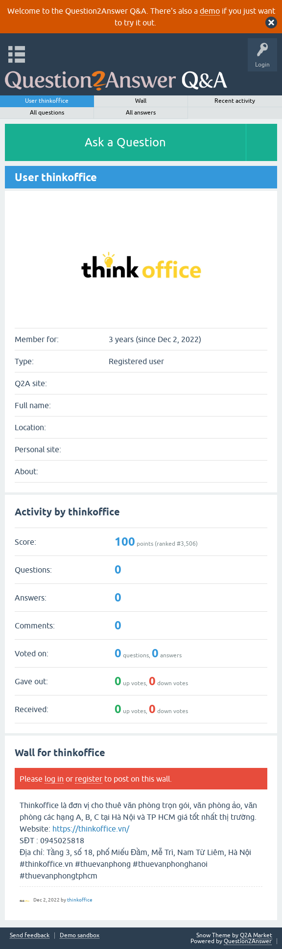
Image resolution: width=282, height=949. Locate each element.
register (88, 778)
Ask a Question (125, 142)
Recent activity (234, 100)
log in (54, 778)
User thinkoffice (47, 100)
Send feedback (29, 935)
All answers (141, 112)
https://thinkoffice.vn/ (90, 828)
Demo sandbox (79, 935)
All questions (47, 112)
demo (210, 10)
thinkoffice (80, 900)
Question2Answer (248, 941)
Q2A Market (256, 935)
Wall (140, 100)
